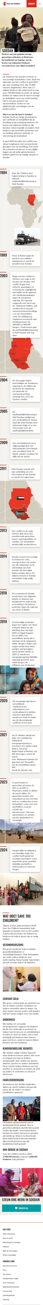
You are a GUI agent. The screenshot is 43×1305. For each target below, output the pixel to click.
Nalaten (6, 1246)
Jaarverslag (7, 1291)
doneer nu (21, 1208)
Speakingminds (9, 1295)
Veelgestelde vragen (11, 1278)
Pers (4, 1270)
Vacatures (7, 1274)
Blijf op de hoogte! (10, 1251)
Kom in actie (8, 1238)
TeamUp (6, 1299)
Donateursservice (10, 1266)
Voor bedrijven (9, 1283)
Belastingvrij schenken (12, 1242)
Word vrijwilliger (9, 1255)
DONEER (31, 3)
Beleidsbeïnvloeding (11, 1287)
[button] (40, 4)
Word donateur (9, 1234)
